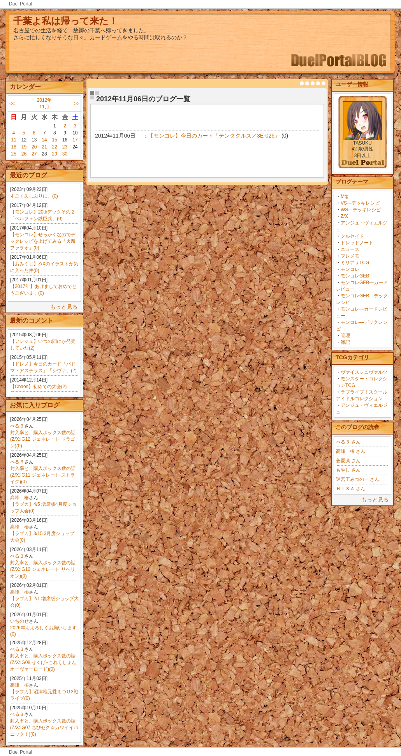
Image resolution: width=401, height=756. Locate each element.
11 (13, 140)
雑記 (345, 342)
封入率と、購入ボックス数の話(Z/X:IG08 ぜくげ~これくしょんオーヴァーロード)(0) (43, 662)
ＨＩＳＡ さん (350, 488)
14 (44, 140)
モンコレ (350, 269)
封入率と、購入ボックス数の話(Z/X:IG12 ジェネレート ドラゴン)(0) (43, 439)
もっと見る (63, 307)
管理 (345, 335)
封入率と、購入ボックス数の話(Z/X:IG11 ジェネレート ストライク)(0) (43, 475)
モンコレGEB (355, 276)
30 (64, 154)
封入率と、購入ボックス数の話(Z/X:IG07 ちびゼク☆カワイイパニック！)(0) (44, 727)
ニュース (350, 249)
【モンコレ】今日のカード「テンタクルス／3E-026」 (214, 135)
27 (34, 154)
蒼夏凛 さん (348, 460)
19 (23, 147)
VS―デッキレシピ (360, 203)
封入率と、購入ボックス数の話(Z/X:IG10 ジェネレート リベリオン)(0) (43, 569)
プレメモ (350, 256)
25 (13, 154)
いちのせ (19, 621)
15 (54, 140)
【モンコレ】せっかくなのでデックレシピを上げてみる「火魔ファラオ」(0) (43, 241)
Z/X (344, 216)
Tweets (15, 166)
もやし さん (348, 470)
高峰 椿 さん (350, 451)
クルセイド (352, 236)
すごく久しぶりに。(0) (34, 196)
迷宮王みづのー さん (357, 479)
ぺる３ (17, 426)
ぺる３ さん (348, 442)
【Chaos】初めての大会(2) (38, 386)
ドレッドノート (357, 243)
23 (64, 147)
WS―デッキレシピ (361, 209)
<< (12, 103)
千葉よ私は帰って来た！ (65, 21)
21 (44, 147)
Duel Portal (20, 4)
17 (74, 140)
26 (23, 154)
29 (54, 154)
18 (13, 147)
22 (54, 147)
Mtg (344, 196)
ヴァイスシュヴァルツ (364, 372)
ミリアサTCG (355, 262)
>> (76, 103)
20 (34, 147)
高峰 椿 (19, 497)
